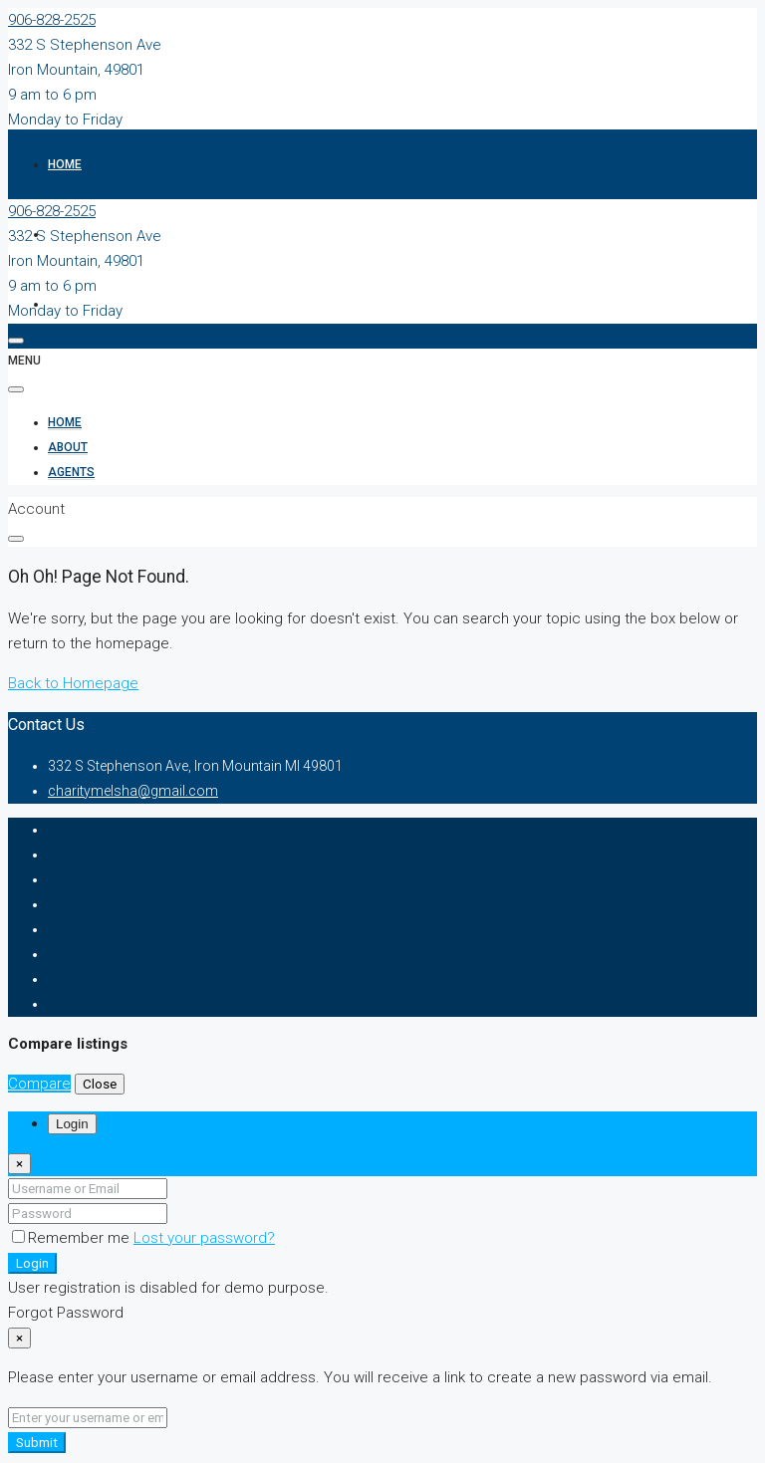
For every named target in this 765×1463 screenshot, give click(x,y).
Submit (37, 1442)
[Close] (19, 1163)
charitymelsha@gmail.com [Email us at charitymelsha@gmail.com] (133, 791)
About (68, 447)
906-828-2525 (52, 20)
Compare (39, 1084)
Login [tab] (72, 1123)
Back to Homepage (73, 683)
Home (65, 164)
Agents (71, 472)
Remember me (72, 1238)
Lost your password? (204, 1238)
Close (100, 1084)
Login (32, 1263)
